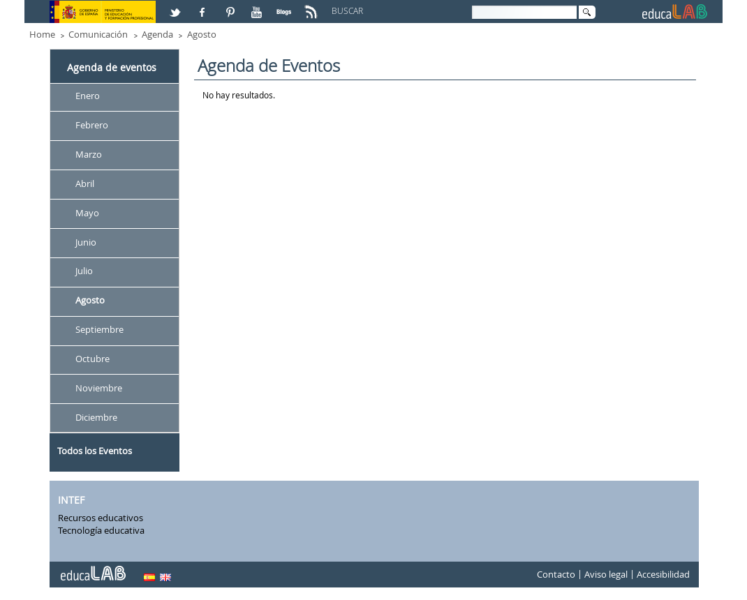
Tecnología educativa (101, 530)
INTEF (71, 500)
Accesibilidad (663, 575)
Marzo (88, 154)
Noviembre (98, 388)
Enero (87, 95)
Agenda (157, 34)
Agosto (201, 34)
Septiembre (99, 330)
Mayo (87, 213)
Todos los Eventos (94, 450)
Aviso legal (606, 575)
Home (42, 34)
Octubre (92, 358)
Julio (84, 271)
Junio (85, 242)
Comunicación (98, 34)
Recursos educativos (100, 517)
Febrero (91, 125)
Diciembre (96, 417)
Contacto (556, 575)
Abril (84, 183)
